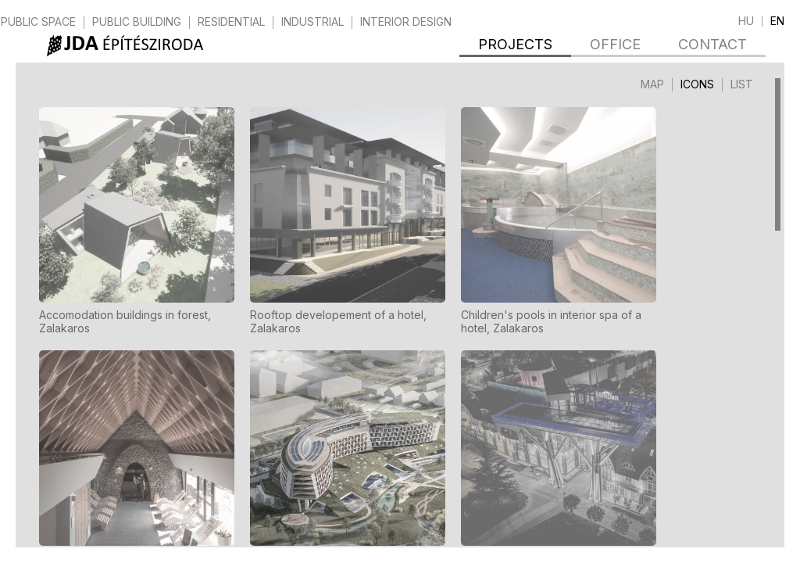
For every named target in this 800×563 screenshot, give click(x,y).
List (741, 84)
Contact (712, 44)
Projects (515, 44)
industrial (312, 22)
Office (615, 44)
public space (38, 22)
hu (746, 21)
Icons (697, 84)
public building (136, 22)
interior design (406, 22)
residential (231, 22)
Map (652, 84)
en (777, 21)
